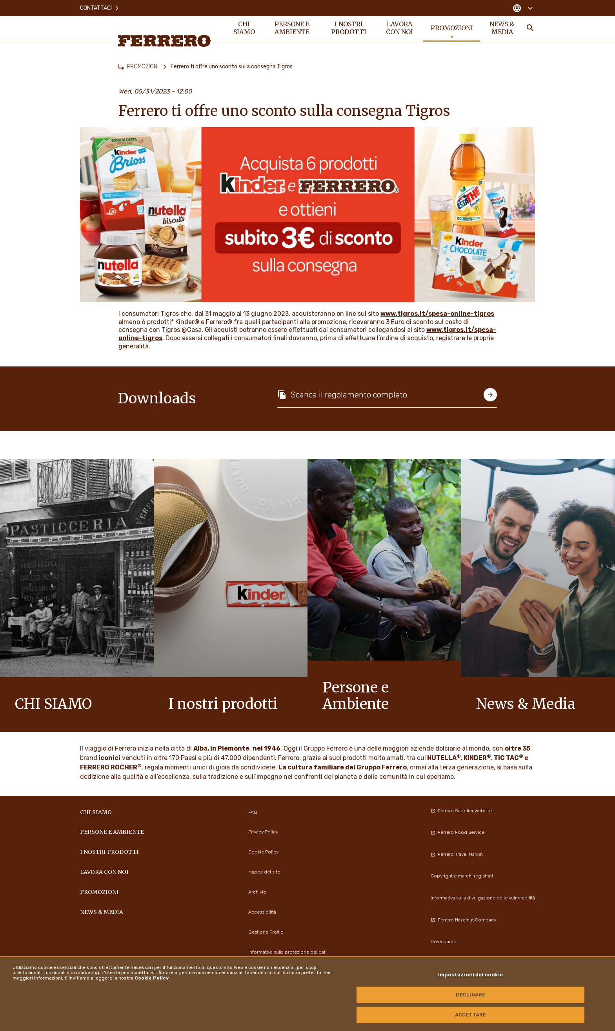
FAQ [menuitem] (252, 812)
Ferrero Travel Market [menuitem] (457, 854)
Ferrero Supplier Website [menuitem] (461, 810)
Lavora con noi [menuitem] (399, 28)
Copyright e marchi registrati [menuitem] (462, 876)
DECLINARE (470, 995)
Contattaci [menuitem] (100, 7)
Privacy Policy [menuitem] (263, 832)
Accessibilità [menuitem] (262, 912)
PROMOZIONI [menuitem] (452, 28)
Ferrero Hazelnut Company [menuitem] (463, 920)
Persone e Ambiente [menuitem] (292, 28)
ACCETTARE (470, 1015)
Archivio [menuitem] (257, 892)
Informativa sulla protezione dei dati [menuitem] (287, 952)
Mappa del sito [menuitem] (264, 872)
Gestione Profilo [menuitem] (266, 932)
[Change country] (522, 8)
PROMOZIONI (142, 66)
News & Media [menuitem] (502, 28)
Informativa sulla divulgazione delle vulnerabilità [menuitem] (483, 898)
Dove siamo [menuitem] (444, 941)
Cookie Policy (152, 978)
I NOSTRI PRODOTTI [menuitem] (348, 28)
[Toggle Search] (530, 28)
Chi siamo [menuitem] (244, 28)
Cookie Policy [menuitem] (263, 852)
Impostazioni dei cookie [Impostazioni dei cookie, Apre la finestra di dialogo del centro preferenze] (470, 975)
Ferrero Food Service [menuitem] (457, 832)
